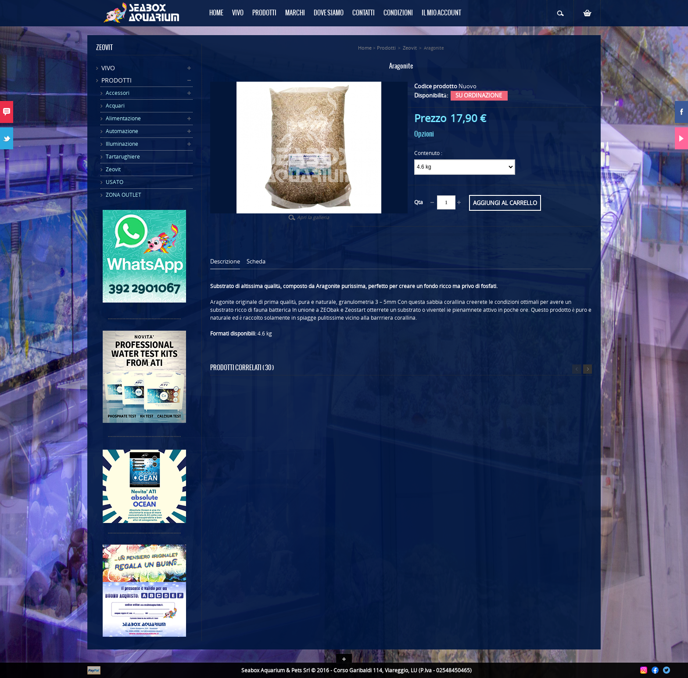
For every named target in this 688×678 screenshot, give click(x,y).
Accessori (117, 93)
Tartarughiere (123, 156)
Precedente (576, 369)
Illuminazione (122, 144)
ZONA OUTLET (123, 194)
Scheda (256, 261)
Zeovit (113, 169)
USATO (114, 182)
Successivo (587, 369)
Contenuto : (429, 153)
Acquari (115, 105)
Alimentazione (123, 118)
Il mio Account (441, 13)
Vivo (108, 68)
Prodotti (116, 80)
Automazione (122, 131)
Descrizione (225, 261)
